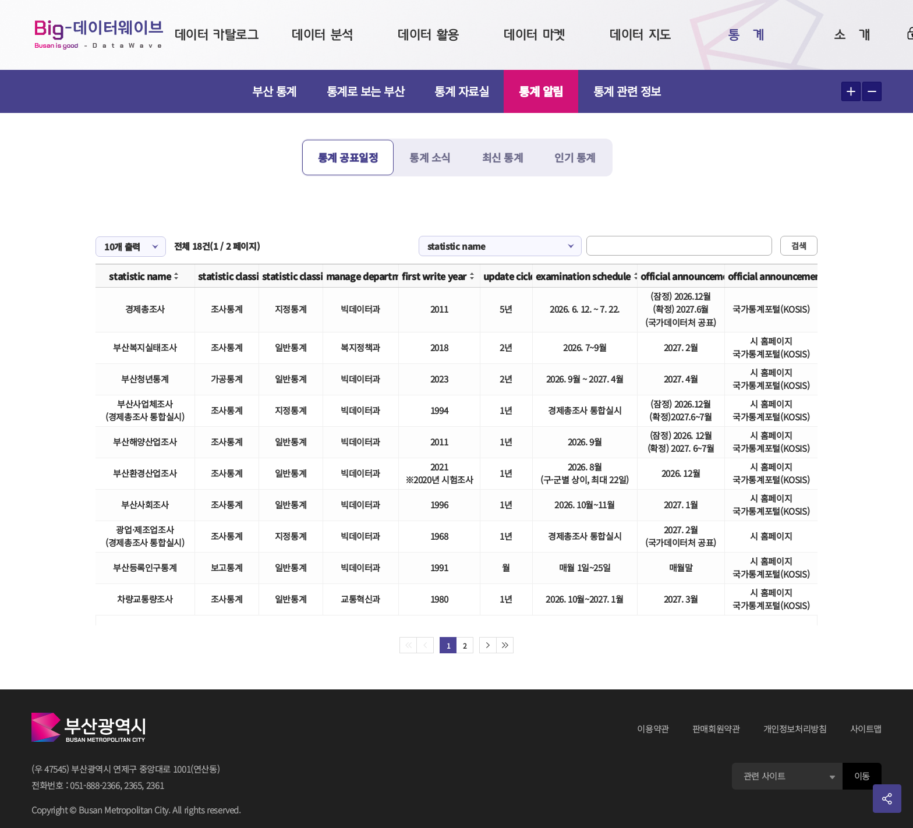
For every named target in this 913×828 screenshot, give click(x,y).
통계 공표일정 (348, 157)
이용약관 (653, 729)
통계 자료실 (461, 91)
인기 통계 (575, 157)
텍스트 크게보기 (851, 91)
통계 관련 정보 (627, 91)
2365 (133, 785)
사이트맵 (866, 729)
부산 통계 (274, 91)
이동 (862, 776)
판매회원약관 (716, 729)
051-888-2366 (95, 785)
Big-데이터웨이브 (99, 34)
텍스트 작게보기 (872, 91)
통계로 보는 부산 (366, 91)
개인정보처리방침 (795, 729)
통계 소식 (430, 157)
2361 (155, 785)
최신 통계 (502, 157)
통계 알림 (541, 91)
